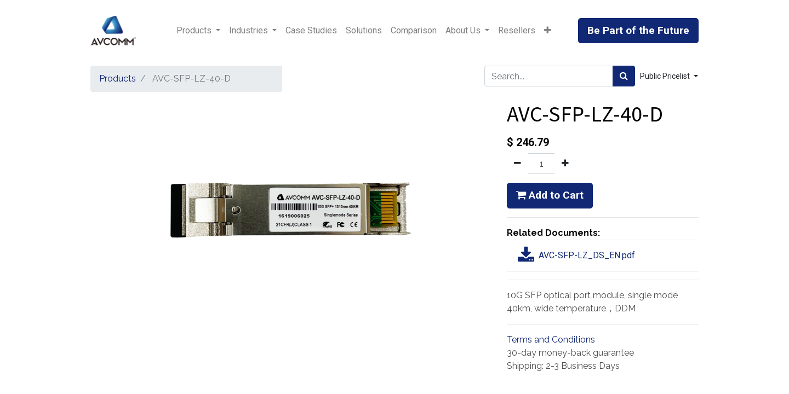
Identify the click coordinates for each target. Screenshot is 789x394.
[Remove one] (517, 163)
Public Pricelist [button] (665, 76)
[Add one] (565, 163)
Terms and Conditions (551, 339)
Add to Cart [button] (550, 195)
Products (117, 78)
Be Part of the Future (638, 30)
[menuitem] (311, 31)
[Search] (624, 76)
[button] (548, 31)
